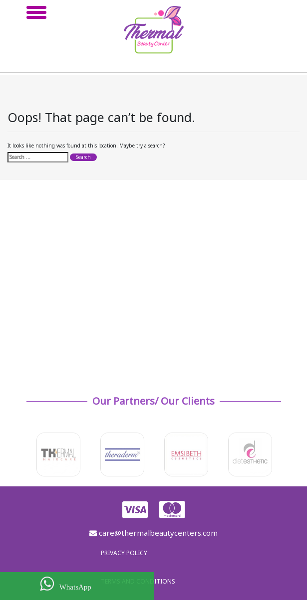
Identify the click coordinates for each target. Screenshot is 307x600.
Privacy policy (124, 553)
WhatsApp (65, 584)
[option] (58, 454)
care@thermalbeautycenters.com (153, 533)
